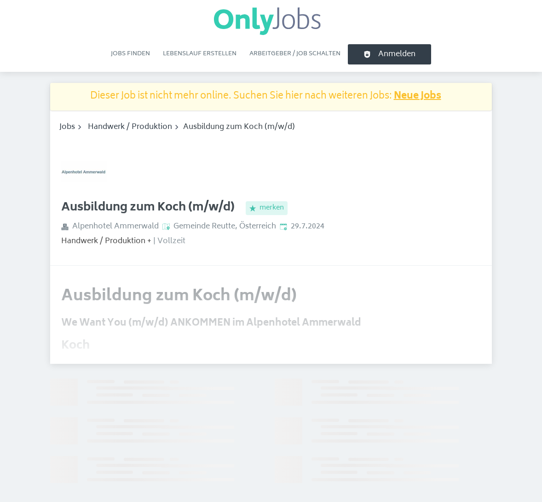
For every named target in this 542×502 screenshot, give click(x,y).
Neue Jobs (417, 96)
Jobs (67, 127)
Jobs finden (130, 54)
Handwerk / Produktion (130, 127)
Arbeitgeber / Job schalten (294, 54)
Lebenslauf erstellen (199, 54)
